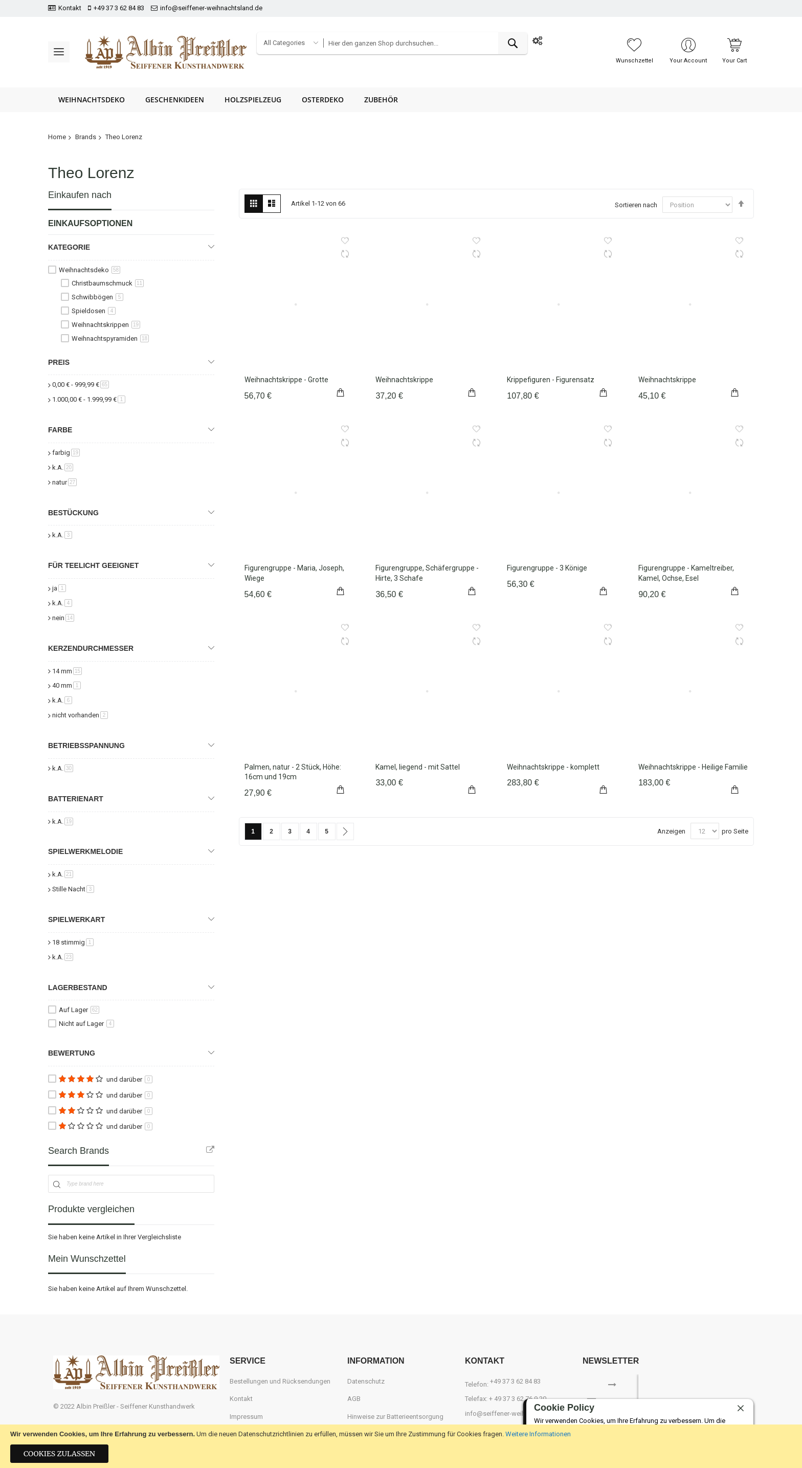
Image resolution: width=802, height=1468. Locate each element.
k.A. (62, 467)
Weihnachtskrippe (404, 380)
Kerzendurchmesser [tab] (90, 648)
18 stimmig (73, 942)
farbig (66, 452)
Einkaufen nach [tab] (80, 195)
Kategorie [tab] (69, 247)
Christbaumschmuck (108, 283)
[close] (740, 1408)
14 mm (67, 671)
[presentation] (703, 1389)
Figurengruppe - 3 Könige (547, 568)
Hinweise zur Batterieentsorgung (395, 1416)
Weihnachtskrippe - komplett (553, 767)
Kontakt (69, 8)
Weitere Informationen (538, 1434)
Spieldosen (94, 311)
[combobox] (425, 43)
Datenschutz (366, 1381)
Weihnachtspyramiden (110, 338)
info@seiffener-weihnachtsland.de (211, 8)
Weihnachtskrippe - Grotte (286, 380)
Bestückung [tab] (73, 513)
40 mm (66, 685)
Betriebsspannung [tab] (86, 745)
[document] (401, 1446)
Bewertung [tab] (71, 1053)
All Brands (210, 1150)
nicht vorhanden (80, 715)
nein (63, 618)
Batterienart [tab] (75, 799)
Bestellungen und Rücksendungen (280, 1381)
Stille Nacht (73, 889)
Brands (85, 137)
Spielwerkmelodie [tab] (85, 851)
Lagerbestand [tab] (77, 987)
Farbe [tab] (60, 430)
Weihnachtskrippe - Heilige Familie (693, 767)
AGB (354, 1399)
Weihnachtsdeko (89, 270)
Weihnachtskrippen (106, 324)
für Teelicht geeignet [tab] (93, 565)
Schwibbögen (97, 297)
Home (57, 137)
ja (59, 588)
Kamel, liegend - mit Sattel (417, 767)
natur (64, 482)
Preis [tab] (59, 362)
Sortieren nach (636, 205)
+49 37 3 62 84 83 (119, 8)
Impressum (246, 1416)
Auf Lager (79, 1010)
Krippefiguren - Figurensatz (550, 380)
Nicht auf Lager (86, 1023)
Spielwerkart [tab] (76, 919)
